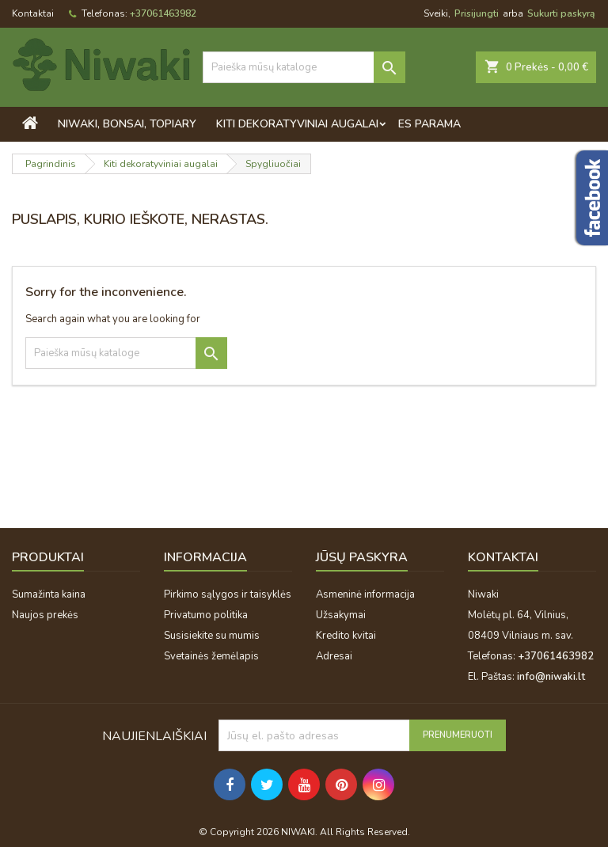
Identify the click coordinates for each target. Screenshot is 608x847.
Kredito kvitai (346, 636)
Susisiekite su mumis (212, 636)
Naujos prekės (45, 615)
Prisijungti (476, 13)
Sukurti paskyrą (561, 13)
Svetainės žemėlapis (211, 656)
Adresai (334, 656)
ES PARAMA (429, 123)
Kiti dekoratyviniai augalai (297, 123)
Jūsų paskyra (362, 557)
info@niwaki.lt (551, 677)
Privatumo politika (206, 615)
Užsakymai (341, 615)
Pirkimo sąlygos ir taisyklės (227, 594)
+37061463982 (163, 13)
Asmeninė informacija (365, 594)
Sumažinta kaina (49, 594)
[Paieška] (304, 67)
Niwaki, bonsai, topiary (127, 123)
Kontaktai (33, 13)
